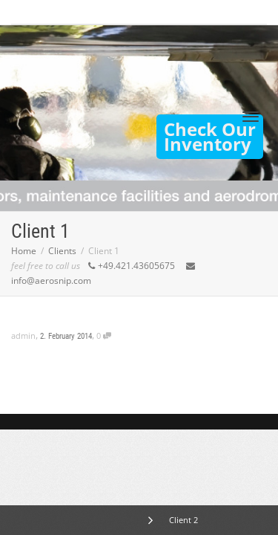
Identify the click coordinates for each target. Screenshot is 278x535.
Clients (62, 250)
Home (23, 250)
